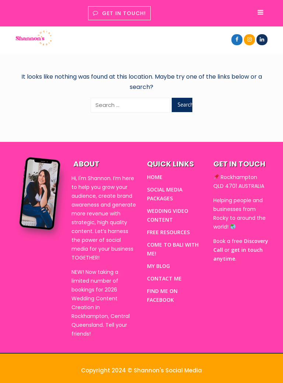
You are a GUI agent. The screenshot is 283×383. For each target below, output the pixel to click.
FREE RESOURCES (168, 232)
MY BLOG (158, 265)
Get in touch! (119, 13)
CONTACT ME (164, 278)
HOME (155, 176)
